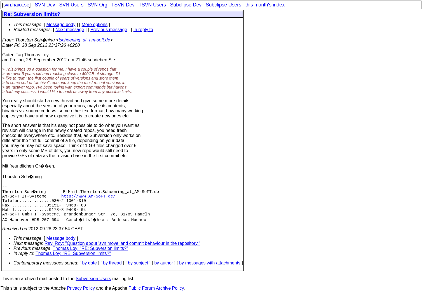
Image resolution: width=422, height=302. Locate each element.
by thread (112, 269)
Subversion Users (93, 285)
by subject (138, 269)
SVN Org (97, 5)
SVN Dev (45, 5)
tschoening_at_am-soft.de (84, 40)
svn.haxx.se (16, 5)
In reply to (143, 29)
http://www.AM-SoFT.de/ (88, 198)
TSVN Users (152, 5)
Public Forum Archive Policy (156, 294)
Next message (69, 29)
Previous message (108, 29)
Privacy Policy (81, 294)
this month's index (265, 5)
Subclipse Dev (185, 5)
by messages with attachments (209, 269)
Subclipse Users (223, 5)
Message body (60, 24)
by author (163, 269)
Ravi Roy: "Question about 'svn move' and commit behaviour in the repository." (122, 250)
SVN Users (71, 5)
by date (89, 269)
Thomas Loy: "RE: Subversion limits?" (90, 255)
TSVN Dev (123, 5)
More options (95, 24)
